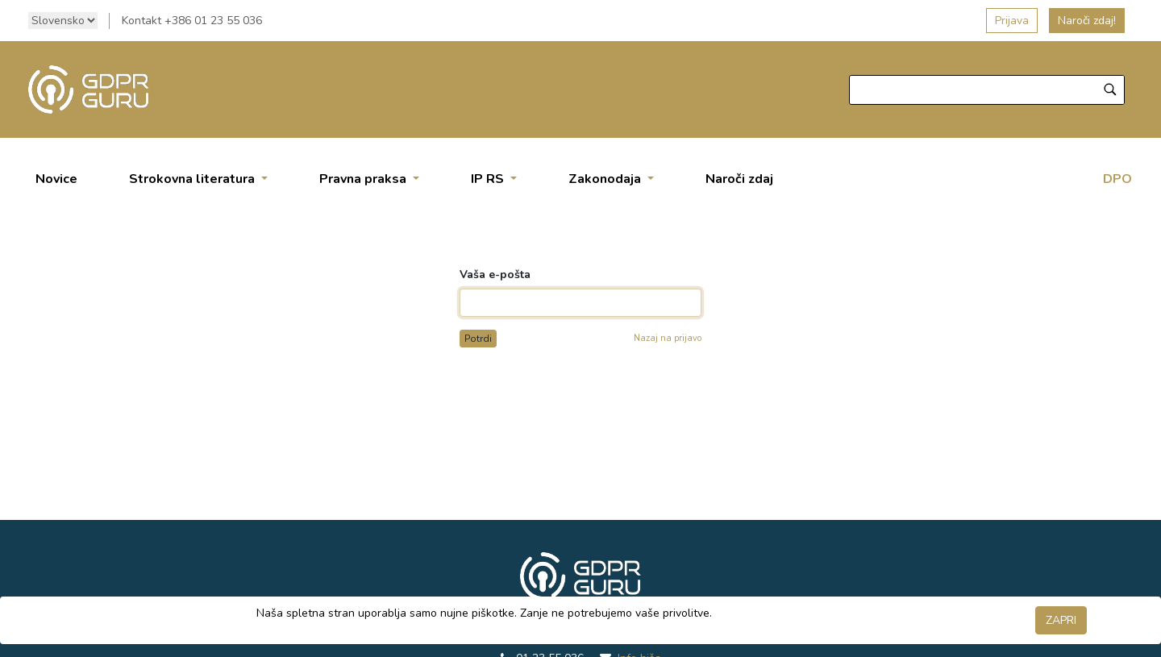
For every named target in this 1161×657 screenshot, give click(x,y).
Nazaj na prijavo (667, 338)
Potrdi (478, 338)
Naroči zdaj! (1087, 20)
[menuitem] (56, 179)
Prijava (1012, 20)
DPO (1117, 179)
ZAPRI (1061, 620)
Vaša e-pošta (495, 274)
